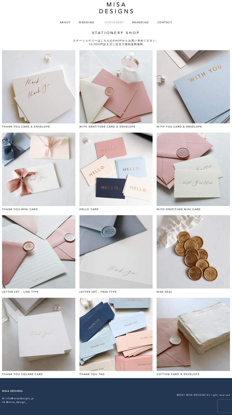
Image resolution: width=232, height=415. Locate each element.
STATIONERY (114, 22)
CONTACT (164, 22)
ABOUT (65, 22)
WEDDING (87, 22)
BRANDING (140, 22)
